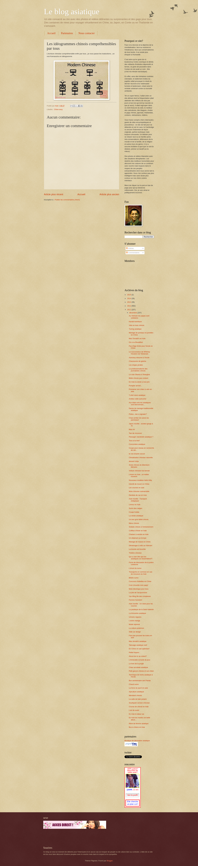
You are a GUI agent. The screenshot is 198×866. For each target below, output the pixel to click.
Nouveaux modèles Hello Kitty (140, 480)
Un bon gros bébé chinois (138, 519)
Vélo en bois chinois (136, 325)
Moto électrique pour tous (138, 589)
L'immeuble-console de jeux (139, 660)
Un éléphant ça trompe (137, 538)
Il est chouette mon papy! (138, 585)
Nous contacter (86, 33)
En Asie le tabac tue (136, 714)
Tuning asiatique (135, 329)
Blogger (110, 861)
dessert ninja (134, 461)
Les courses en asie (136, 488)
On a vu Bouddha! (136, 342)
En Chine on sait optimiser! (139, 649)
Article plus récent (53, 194)
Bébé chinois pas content (138, 378)
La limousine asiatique (137, 613)
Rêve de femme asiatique (138, 724)
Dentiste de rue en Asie (138, 495)
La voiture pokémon (136, 628)
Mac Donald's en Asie (137, 338)
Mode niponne (134, 624)
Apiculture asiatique (136, 692)
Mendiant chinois (135, 695)
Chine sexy (58, 109)
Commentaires (132, 253)
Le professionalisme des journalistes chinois (138, 370)
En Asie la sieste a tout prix (139, 382)
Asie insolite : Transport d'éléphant (138, 500)
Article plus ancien (109, 194)
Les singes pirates (136, 365)
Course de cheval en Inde (139, 707)
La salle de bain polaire (138, 699)
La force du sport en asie (138, 688)
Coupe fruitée (134, 512)
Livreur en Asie (134, 505)
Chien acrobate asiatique (138, 667)
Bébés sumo (133, 578)
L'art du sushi (134, 710)
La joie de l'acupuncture (138, 593)
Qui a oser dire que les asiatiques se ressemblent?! (140, 558)
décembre (133, 313)
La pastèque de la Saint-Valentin (141, 609)
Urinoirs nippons (135, 617)
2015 (129, 295)
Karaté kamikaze (135, 322)
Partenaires (67, 33)
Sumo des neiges (135, 508)
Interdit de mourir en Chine (139, 484)
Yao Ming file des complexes (140, 596)
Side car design (135, 632)
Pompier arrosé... (135, 386)
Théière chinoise (135, 553)
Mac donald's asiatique (137, 641)
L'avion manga (134, 621)
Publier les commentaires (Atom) (67, 200)
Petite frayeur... (135, 652)
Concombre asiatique (137, 444)
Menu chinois (134, 523)
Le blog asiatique (71, 11)
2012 (129, 306)
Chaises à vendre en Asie (138, 534)
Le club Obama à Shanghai (139, 374)
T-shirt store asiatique (137, 395)
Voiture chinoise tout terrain (139, 471)
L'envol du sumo (135, 568)
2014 (129, 298)
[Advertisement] (74, 837)
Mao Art (132, 429)
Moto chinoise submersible (139, 491)
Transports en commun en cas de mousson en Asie (140, 573)
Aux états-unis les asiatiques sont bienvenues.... (140, 404)
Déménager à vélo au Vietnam (140, 546)
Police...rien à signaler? (138, 414)
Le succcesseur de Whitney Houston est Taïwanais (139, 353)
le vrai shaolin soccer (137, 454)
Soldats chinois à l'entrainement (141, 527)
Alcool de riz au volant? (138, 656)
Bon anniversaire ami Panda (140, 681)
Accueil (51, 33)
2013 (129, 302)
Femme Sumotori (135, 600)
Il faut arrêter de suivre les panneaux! (139, 419)
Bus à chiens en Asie (137, 727)
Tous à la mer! (134, 441)
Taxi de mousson (135, 433)
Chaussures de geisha (137, 361)
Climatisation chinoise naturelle (141, 458)
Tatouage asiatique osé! (138, 645)
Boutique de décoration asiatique (137, 741)
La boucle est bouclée (137, 549)
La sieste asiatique (136, 516)
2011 (129, 310)
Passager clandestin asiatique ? (141, 437)
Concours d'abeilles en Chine (140, 581)
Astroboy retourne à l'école (139, 358)
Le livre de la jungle (136, 664)
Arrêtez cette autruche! (137, 399)
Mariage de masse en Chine (139, 542)
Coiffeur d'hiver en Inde (138, 531)
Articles (130, 248)
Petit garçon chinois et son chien (141, 671)
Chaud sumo (134, 684)
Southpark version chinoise (139, 703)
